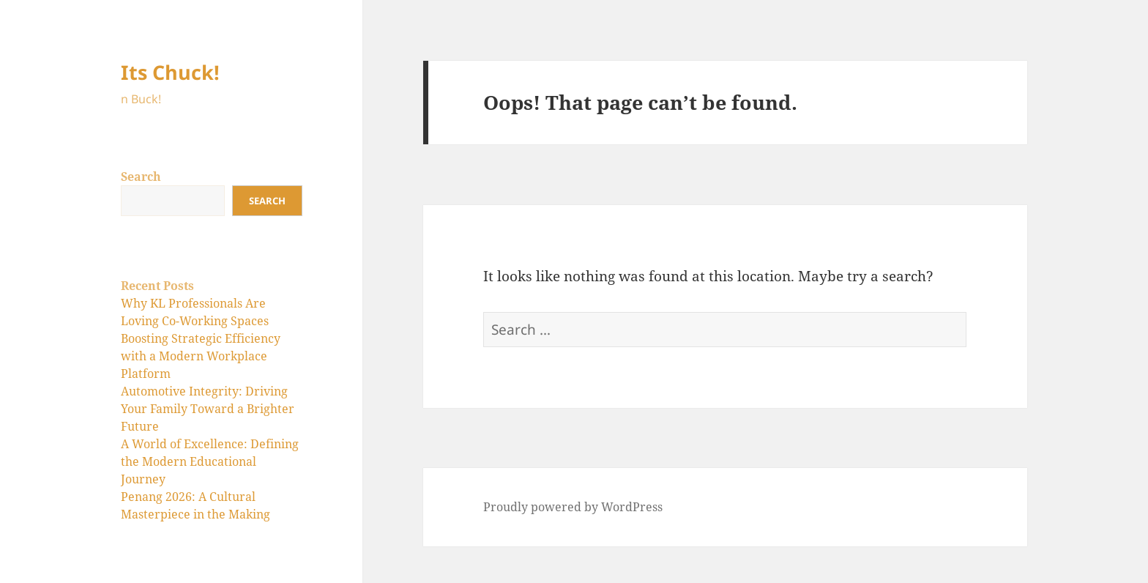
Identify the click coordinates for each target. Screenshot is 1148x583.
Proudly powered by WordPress (573, 507)
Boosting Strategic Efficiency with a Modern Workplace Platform (200, 356)
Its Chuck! (170, 72)
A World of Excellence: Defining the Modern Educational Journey (210, 461)
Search (141, 176)
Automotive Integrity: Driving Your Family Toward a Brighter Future (207, 408)
